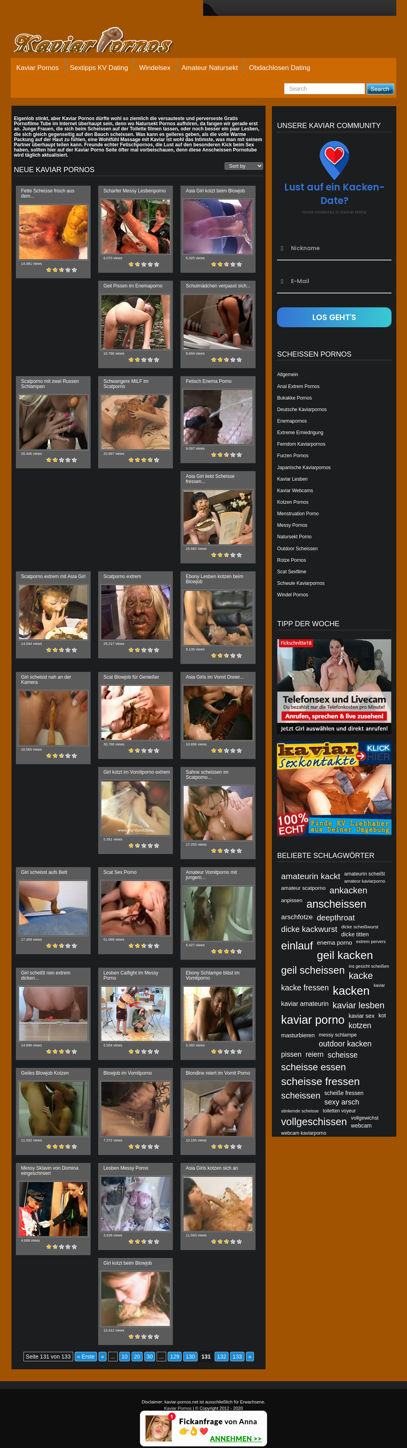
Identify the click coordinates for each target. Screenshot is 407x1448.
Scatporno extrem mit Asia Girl (53, 576)
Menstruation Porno (298, 513)
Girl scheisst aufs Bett (44, 872)
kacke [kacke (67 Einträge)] (361, 976)
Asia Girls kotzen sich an (212, 1168)
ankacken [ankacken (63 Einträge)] (348, 890)
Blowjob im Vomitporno (127, 1073)
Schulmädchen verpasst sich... (218, 286)
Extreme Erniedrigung (300, 432)
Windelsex (154, 68)
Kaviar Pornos (37, 68)
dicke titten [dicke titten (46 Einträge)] (354, 934)
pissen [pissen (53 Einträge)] (291, 1054)
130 (190, 1356)
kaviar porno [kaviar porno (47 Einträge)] (313, 1019)
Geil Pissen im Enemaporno (133, 286)
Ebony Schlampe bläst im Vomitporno (212, 975)
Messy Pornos (292, 525)
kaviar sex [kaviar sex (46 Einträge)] (361, 1016)
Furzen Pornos (292, 455)
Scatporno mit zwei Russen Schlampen (50, 383)
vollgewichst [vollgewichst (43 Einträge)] (364, 1118)
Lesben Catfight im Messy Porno (130, 975)
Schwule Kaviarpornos (300, 583)
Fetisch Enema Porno (208, 381)
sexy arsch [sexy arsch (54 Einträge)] (341, 1102)
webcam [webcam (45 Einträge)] (361, 1125)
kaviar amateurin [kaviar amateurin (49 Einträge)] (304, 1003)
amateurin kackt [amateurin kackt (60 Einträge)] (310, 876)
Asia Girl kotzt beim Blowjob (215, 191)
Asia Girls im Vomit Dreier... (215, 677)
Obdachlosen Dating (279, 68)
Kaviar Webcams (295, 490)
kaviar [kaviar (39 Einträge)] (379, 985)
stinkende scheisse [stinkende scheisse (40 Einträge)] (300, 1110)
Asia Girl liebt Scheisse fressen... (210, 479)
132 (221, 1356)
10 (125, 1356)
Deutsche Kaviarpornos (302, 409)
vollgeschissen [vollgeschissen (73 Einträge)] (314, 1121)
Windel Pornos (292, 595)
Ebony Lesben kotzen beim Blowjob (214, 579)
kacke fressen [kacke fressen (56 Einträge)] (305, 987)
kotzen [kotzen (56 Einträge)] (360, 1025)
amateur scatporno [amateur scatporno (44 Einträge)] (303, 888)
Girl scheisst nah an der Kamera (46, 679)
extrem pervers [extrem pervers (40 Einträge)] (371, 941)
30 (150, 1356)
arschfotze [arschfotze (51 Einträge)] (297, 917)
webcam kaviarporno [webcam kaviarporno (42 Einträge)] (303, 1133)
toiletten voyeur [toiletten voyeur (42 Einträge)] (339, 1111)
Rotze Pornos (291, 560)
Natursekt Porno (294, 537)
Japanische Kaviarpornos (304, 467)
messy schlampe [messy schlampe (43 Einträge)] (338, 1035)
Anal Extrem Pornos (298, 386)
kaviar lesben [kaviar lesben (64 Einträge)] (359, 1005)
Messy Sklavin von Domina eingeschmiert (49, 1170)
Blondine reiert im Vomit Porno (218, 1073)
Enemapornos (292, 421)
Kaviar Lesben (292, 479)
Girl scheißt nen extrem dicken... (45, 975)
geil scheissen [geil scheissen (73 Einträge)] (313, 970)
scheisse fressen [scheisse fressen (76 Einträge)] (320, 1081)
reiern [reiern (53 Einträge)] (315, 1054)
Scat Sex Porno (119, 872)
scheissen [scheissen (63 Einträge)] (300, 1096)
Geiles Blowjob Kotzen (45, 1073)
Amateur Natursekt (210, 68)
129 (174, 1356)
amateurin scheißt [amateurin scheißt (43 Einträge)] (364, 874)
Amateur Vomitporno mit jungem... (211, 875)
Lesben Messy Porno (125, 1168)
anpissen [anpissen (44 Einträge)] (291, 900)
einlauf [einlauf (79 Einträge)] (297, 945)
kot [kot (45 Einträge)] (382, 1015)
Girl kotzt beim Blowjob (127, 1263)
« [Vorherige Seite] (102, 1356)
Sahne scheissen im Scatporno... (207, 774)
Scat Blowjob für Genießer (131, 677)
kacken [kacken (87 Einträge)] (351, 990)
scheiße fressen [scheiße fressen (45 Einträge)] (344, 1093)
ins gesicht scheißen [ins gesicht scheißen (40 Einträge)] (369, 966)
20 (137, 1356)
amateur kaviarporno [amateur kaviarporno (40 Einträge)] (364, 881)
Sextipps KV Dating (99, 68)
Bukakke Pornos (294, 398)
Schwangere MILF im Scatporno (125, 383)
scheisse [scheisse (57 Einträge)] (343, 1054)
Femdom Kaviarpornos (301, 444)
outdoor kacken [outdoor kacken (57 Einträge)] (345, 1043)
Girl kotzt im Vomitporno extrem (136, 772)
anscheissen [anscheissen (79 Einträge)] (336, 904)
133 (237, 1356)
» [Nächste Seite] (250, 1356)
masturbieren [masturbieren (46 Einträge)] (298, 1035)
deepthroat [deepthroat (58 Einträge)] (336, 917)
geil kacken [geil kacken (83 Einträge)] (345, 955)
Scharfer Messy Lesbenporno (134, 191)
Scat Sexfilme (291, 572)
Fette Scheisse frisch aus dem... (47, 193)
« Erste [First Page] (86, 1356)
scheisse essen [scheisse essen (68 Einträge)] (313, 1067)
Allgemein (287, 374)
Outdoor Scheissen (297, 548)
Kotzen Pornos (292, 502)
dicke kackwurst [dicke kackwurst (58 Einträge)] (309, 929)
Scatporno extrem (122, 576)
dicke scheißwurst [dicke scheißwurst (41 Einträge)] (359, 926)
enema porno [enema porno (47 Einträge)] (334, 942)
